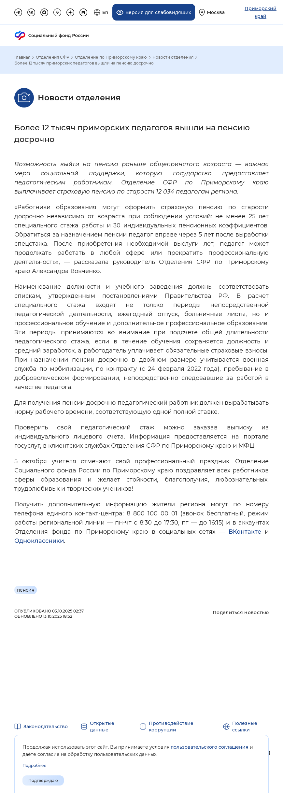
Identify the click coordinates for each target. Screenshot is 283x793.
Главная (22, 57)
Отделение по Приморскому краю (111, 57)
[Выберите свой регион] (212, 12)
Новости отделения (172, 57)
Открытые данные (102, 726)
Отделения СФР (52, 57)
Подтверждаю (43, 780)
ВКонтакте (245, 531)
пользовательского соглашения (209, 747)
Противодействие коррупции (171, 726)
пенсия (25, 590)
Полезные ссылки (244, 726)
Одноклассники (39, 540)
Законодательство (45, 726)
